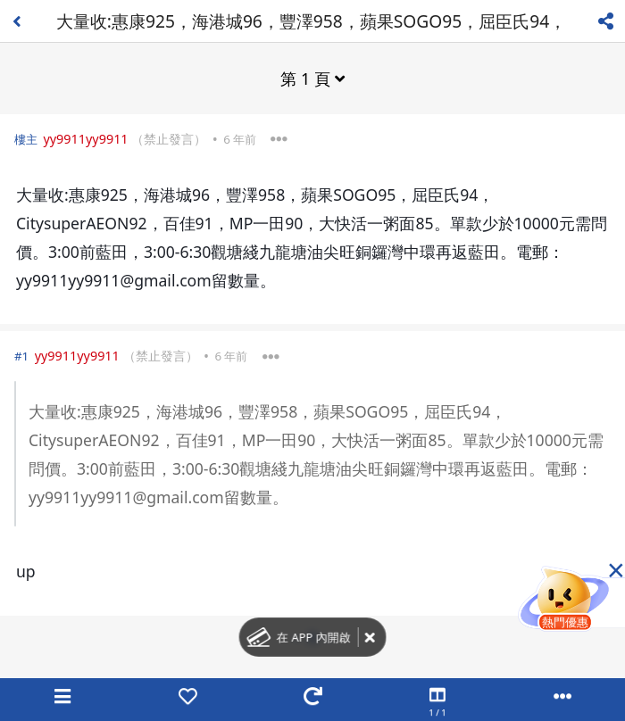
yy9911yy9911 (85, 138)
